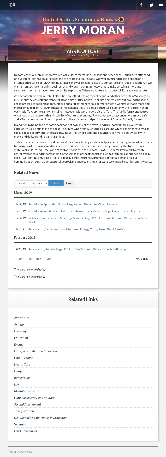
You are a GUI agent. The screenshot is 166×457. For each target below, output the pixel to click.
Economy (20, 331)
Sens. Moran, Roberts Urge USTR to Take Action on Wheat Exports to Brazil (75, 249)
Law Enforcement (25, 431)
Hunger (19, 371)
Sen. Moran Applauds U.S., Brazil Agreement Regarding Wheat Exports (72, 204)
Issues (80, 55)
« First (19, 258)
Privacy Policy (24, 451)
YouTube (161, 5)
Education (21, 338)
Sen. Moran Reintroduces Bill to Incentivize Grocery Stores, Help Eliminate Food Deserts (84, 211)
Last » (50, 258)
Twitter (151, 5)
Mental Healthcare (26, 391)
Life (16, 384)
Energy (18, 344)
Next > (39, 258)
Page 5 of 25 (142, 258)
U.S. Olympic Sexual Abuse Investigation (40, 417)
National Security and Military (34, 397)
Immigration (22, 378)
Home (71, 55)
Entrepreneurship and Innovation (36, 351)
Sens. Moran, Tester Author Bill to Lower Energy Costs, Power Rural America (76, 229)
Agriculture (92, 55)
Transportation (24, 411)
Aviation (19, 324)
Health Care (22, 364)
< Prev (29, 258)
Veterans (20, 424)
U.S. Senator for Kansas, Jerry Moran (83, 26)
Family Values (23, 358)
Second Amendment (27, 404)
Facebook (141, 5)
